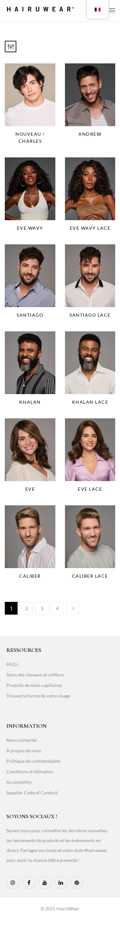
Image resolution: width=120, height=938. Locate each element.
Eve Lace (90, 489)
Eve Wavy (30, 228)
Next (72, 608)
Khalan (30, 402)
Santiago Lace (90, 315)
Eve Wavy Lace (90, 228)
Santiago (30, 315)
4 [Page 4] (57, 608)
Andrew (89, 134)
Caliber (30, 576)
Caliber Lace (90, 576)
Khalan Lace (90, 402)
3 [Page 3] (42, 608)
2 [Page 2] (26, 608)
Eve (30, 489)
